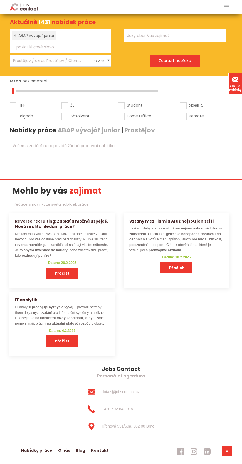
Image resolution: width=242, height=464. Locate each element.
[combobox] (60, 41)
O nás (64, 450)
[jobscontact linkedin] (207, 451)
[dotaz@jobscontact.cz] (121, 392)
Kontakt (99, 450)
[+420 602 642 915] (121, 409)
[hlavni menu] (226, 7)
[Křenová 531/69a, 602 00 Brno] (121, 426)
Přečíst (62, 273)
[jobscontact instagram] (194, 451)
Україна (196, 105)
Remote (196, 116)
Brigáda (26, 116)
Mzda (15, 81)
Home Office (139, 116)
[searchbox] (57, 47)
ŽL (72, 105)
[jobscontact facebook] (180, 451)
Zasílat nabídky (235, 83)
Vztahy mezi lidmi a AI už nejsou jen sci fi (171, 221)
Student (134, 105)
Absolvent (80, 116)
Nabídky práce (36, 450)
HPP (22, 105)
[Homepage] (24, 6)
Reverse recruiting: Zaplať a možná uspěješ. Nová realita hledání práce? (61, 223)
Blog (80, 450)
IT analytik (26, 300)
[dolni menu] (227, 451)
